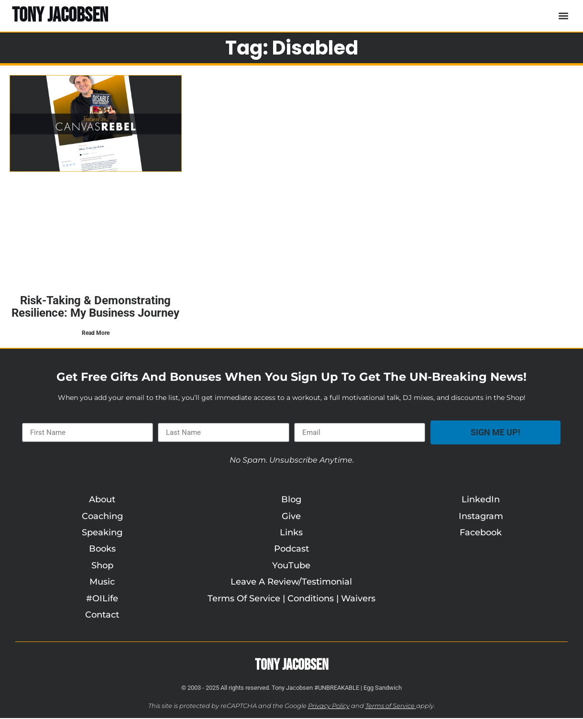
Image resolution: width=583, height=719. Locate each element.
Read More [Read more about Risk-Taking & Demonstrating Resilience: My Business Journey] (96, 333)
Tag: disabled (291, 47)
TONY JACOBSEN (60, 15)
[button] (563, 15)
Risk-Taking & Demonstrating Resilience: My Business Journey (95, 307)
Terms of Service (390, 706)
